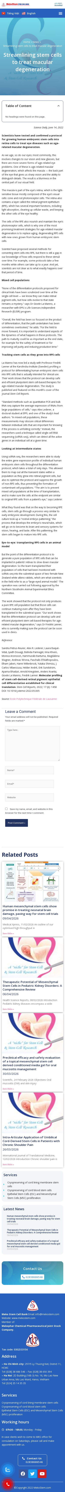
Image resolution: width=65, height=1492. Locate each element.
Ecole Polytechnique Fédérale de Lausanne (33, 698)
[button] (60, 13)
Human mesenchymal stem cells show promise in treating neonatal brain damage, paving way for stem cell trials (33, 1219)
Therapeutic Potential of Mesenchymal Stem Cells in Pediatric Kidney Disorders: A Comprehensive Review (32, 1231)
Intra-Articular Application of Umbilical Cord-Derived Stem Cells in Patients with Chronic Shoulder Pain (31, 1141)
